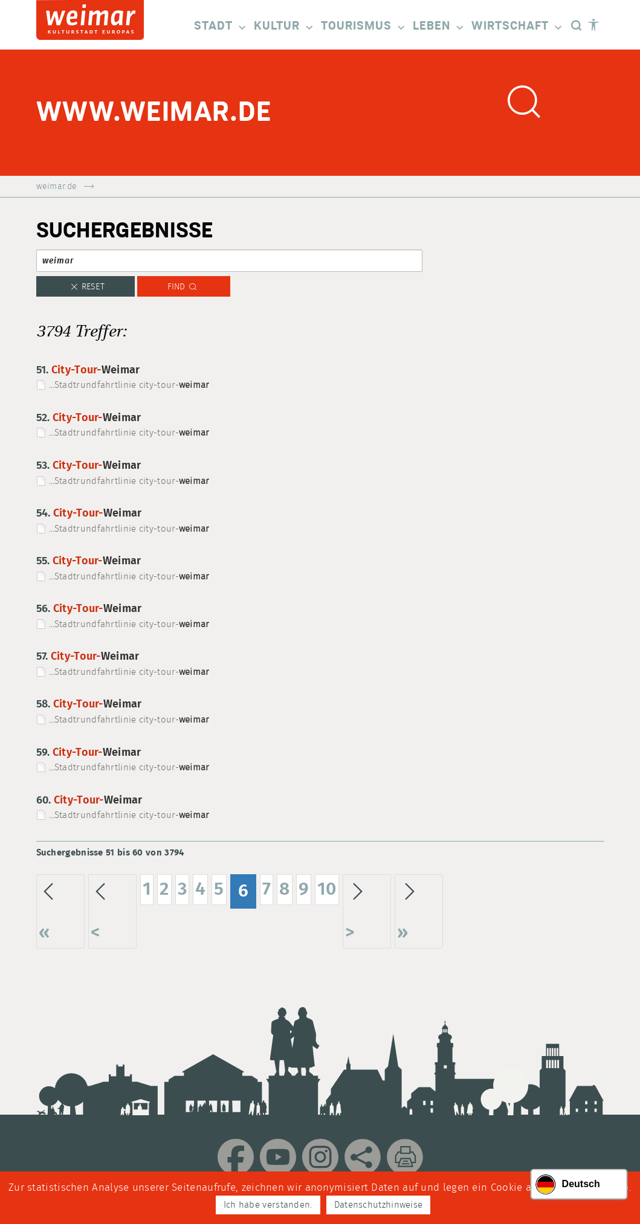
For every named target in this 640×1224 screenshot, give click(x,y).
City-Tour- (95, 370)
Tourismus (364, 27)
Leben (439, 27)
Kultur (284, 27)
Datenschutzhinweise (378, 1205)
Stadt (221, 27)
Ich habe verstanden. (268, 1205)
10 (327, 889)
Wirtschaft (517, 27)
